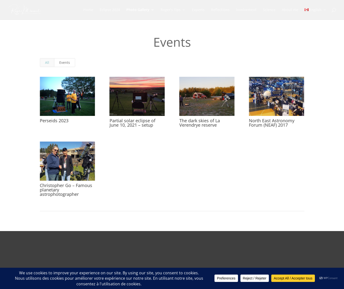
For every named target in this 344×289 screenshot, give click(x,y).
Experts (198, 10)
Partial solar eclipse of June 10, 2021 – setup (132, 123)
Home (88, 10)
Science (269, 10)
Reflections (220, 10)
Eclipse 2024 (110, 10)
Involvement (246, 10)
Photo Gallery (137, 10)
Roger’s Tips (171, 10)
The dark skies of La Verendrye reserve (199, 123)
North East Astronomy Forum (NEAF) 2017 (271, 123)
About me (290, 10)
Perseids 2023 (54, 120)
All (47, 62)
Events (64, 62)
